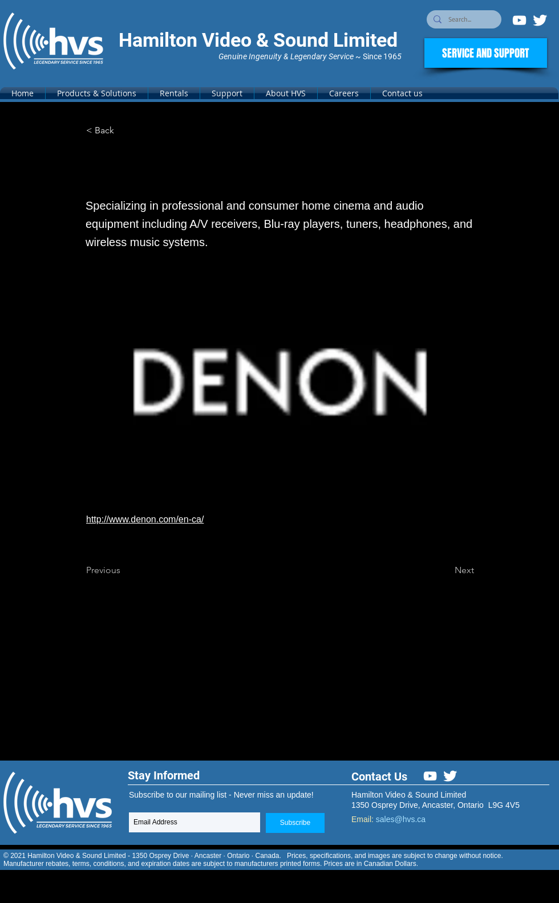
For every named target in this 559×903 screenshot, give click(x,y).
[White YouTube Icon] (519, 20)
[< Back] (123, 130)
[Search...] (462, 19)
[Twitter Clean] (540, 20)
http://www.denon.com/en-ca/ (145, 519)
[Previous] (123, 570)
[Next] (445, 570)
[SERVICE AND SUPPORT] (485, 53)
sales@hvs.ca (401, 819)
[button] (97, 93)
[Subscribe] (295, 823)
